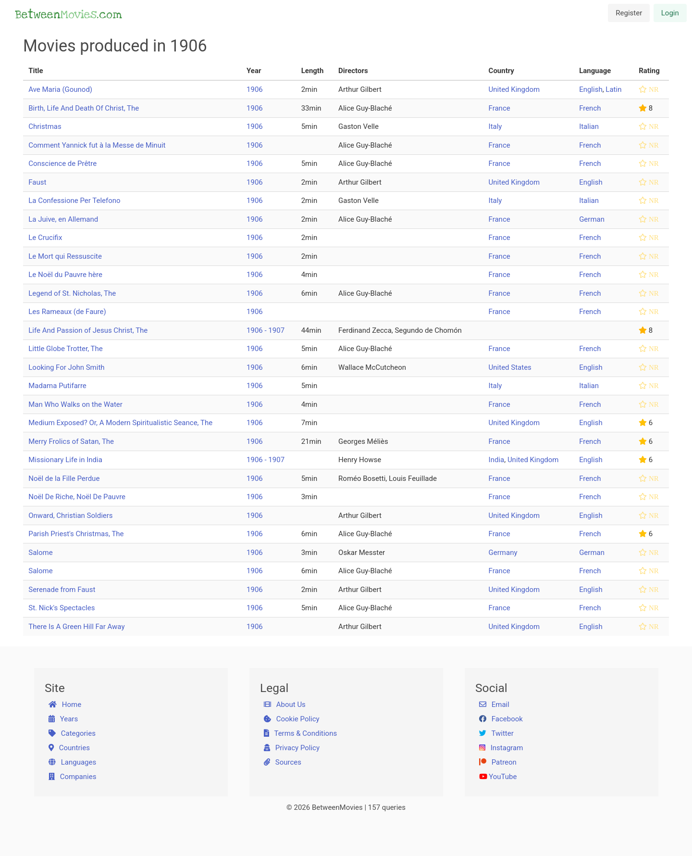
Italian (589, 126)
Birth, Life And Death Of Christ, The (83, 108)
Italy (495, 126)
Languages (73, 762)
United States (510, 367)
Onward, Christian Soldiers (70, 515)
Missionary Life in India (65, 459)
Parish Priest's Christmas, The (76, 533)
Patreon (498, 762)
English (591, 89)
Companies (73, 776)
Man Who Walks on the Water (75, 404)
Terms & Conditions (300, 733)
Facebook (501, 719)
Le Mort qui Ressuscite (65, 256)
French (590, 108)
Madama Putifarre (57, 385)
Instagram (501, 747)
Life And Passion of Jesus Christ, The (88, 330)
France (499, 108)
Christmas (44, 126)
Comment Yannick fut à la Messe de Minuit (96, 145)
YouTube (498, 776)
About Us (285, 704)
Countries (69, 747)
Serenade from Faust (61, 589)
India (497, 459)
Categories (72, 733)
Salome (40, 552)
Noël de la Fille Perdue (63, 478)
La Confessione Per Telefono (74, 200)
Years (63, 719)
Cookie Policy (292, 719)
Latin (613, 89)
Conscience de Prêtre (62, 163)
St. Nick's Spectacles (61, 608)
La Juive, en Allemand (63, 219)
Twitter (496, 733)
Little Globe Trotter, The (65, 348)
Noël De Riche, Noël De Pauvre (76, 496)
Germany (503, 552)
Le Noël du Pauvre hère (65, 274)
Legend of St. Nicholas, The (72, 293)
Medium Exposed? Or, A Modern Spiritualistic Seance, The (120, 422)
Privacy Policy (292, 747)
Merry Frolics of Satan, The (71, 441)
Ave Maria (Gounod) (60, 89)
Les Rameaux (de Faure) (67, 311)
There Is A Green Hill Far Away (76, 626)
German (592, 219)
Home (65, 704)
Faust (37, 182)
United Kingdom (514, 89)
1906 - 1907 (265, 330)
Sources (282, 762)
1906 (255, 89)
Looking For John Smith (66, 367)
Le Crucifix (45, 237)
